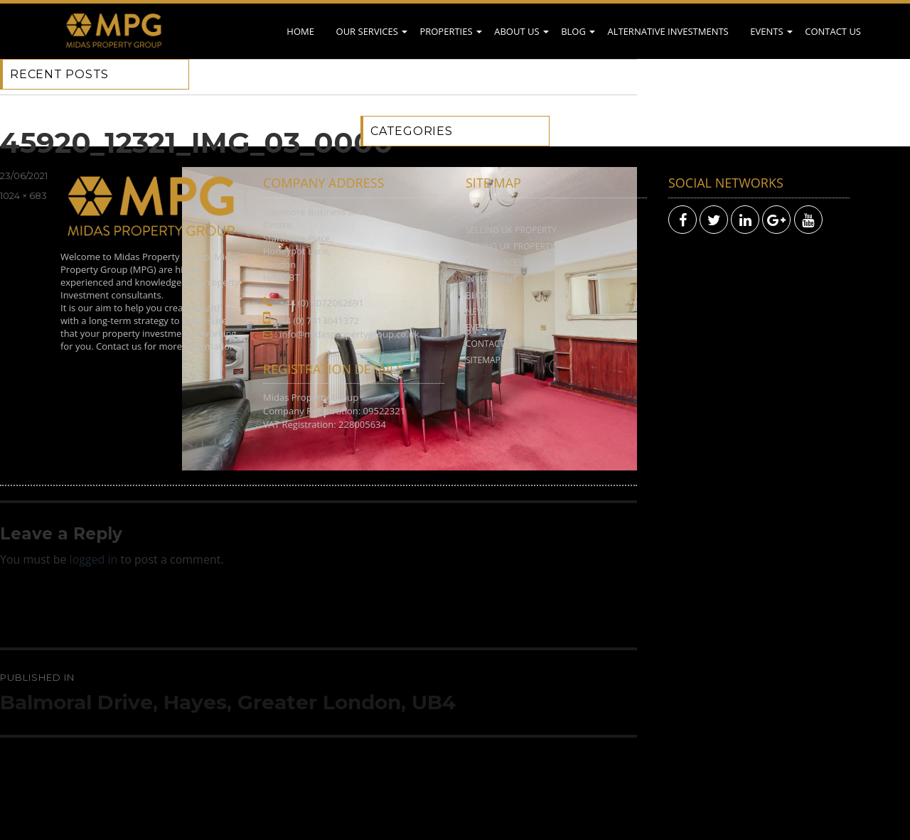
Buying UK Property (510, 246)
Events (766, 31)
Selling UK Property (511, 230)
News (477, 312)
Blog (573, 31)
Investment (492, 279)
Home (300, 31)
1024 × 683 (23, 195)
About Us (516, 31)
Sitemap (483, 360)
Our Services (367, 31)
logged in (94, 559)
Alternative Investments (667, 31)
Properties (445, 31)
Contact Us (833, 31)
